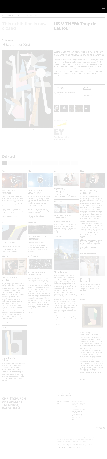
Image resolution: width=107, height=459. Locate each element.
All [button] (4, 163)
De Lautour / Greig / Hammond (37, 237)
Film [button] (45, 163)
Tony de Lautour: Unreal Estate (62, 216)
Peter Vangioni (87, 89)
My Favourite (33, 256)
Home (3, 15)
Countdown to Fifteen (8, 359)
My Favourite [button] (64, 163)
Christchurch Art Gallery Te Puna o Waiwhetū (18, 6)
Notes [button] (74, 163)
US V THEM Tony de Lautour (88, 192)
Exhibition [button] (37, 163)
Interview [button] (53, 163)
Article (83, 299)
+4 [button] (86, 108)
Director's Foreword (88, 254)
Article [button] (12, 163)
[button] (27, 90)
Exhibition (6, 223)
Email (73, 419)
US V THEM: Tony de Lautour (29, 15)
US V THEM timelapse (59, 190)
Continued (83, 294)
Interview (5, 256)
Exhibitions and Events (13, 15)
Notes (4, 327)
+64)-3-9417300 (76, 417)
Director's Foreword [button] (23, 163)
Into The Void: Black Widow (35, 191)
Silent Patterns (9, 242)
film (3, 171)
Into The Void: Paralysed (8, 192)
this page (66, 447)
